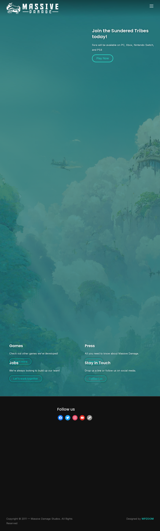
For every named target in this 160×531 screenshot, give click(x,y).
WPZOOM (148, 518)
